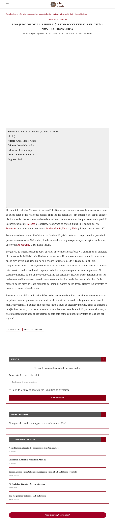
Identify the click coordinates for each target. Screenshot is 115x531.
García (57, 228)
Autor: (11, 140)
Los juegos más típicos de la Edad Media (28, 496)
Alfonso (31, 223)
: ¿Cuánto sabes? (57, 515)
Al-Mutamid (23, 244)
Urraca (65, 228)
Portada (9, 14)
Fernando (11, 228)
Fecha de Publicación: (20, 154)
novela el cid (13, 329)
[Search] (107, 4)
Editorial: (13, 150)
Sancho (49, 228)
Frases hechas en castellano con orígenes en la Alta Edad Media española (44, 472)
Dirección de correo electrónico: (25, 375)
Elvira (75, 228)
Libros (15, 14)
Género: (12, 145)
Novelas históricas (27, 14)
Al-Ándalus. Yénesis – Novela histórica (27, 484)
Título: (11, 131)
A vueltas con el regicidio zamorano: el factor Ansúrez (35, 448)
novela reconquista (33, 329)
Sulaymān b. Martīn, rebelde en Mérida (28, 460)
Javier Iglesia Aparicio (35, 33)
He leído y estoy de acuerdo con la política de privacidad (39, 389)
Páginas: (12, 159)
